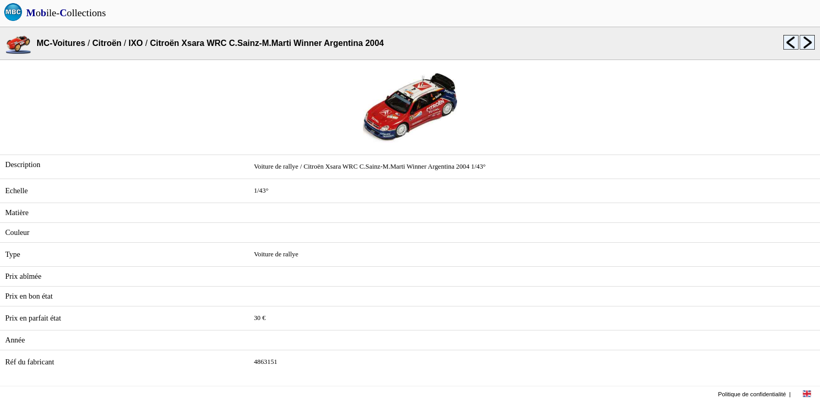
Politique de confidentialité (752, 394)
